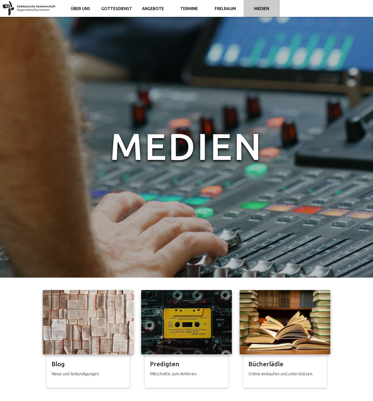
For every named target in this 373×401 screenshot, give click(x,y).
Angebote (153, 8)
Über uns (80, 8)
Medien (261, 8)
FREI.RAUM (225, 8)
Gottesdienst (116, 8)
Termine (189, 8)
